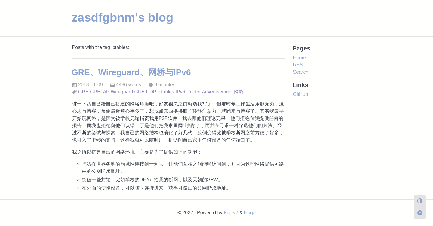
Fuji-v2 (231, 212)
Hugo (250, 212)
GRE (83, 91)
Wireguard (122, 91)
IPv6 (180, 91)
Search (301, 72)
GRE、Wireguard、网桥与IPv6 (131, 72)
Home (299, 57)
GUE (139, 91)
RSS (298, 64)
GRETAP (99, 91)
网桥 (239, 91)
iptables (166, 91)
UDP (151, 91)
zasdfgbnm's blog (122, 17)
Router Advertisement (209, 91)
